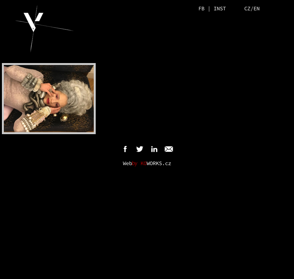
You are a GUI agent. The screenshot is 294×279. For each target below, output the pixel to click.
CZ (247, 8)
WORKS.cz (155, 163)
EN (256, 8)
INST (220, 8)
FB (201, 8)
